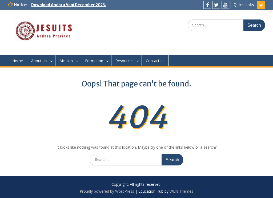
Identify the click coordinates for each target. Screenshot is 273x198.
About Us (39, 60)
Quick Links (244, 4)
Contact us (155, 60)
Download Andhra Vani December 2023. (68, 4)
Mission (66, 60)
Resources (124, 60)
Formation (94, 60)
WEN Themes (181, 191)
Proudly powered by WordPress (107, 191)
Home (17, 60)
